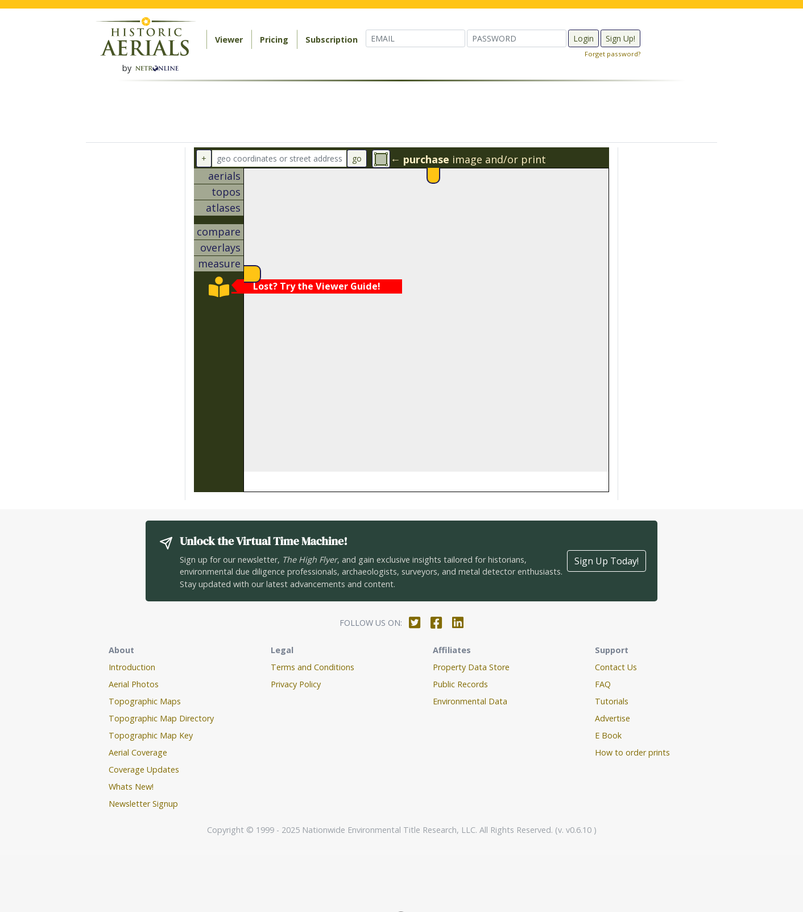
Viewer (229, 39)
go (357, 158)
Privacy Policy (296, 684)
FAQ (603, 684)
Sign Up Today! (606, 561)
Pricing (274, 39)
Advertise (612, 718)
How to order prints (632, 752)
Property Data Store (471, 667)
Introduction (132, 667)
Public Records (460, 684)
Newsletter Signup (143, 803)
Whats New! (131, 786)
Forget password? (612, 53)
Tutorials (611, 701)
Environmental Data (470, 701)
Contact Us (616, 667)
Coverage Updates (144, 769)
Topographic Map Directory (161, 718)
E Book (608, 735)
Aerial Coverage (138, 752)
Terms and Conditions (312, 667)
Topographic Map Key (151, 735)
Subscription (331, 39)
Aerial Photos (134, 684)
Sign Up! (620, 38)
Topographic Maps (145, 701)
